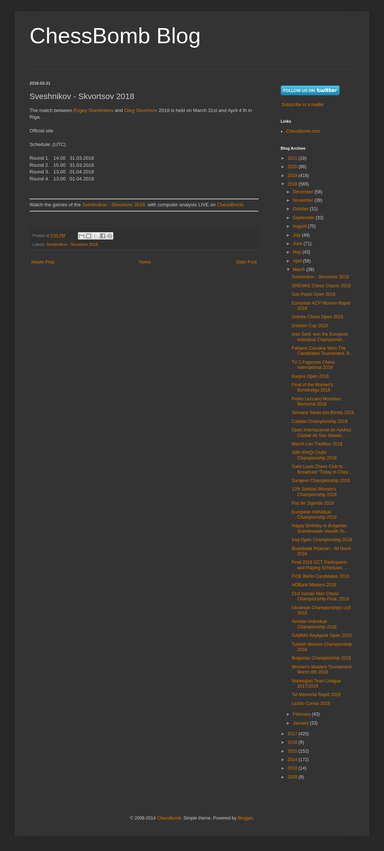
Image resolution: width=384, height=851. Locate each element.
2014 (293, 759)
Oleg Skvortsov (140, 110)
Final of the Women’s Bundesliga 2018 (312, 387)
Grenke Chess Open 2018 (317, 316)
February (302, 714)
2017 (293, 733)
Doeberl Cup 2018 (310, 325)
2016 (293, 742)
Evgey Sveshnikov (94, 110)
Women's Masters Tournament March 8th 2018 (322, 669)
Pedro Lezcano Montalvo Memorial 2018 (316, 401)
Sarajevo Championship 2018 (321, 480)
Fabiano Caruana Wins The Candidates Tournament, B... (322, 351)
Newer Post (42, 262)
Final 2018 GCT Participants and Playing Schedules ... (319, 565)
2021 (293, 158)
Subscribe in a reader (303, 104)
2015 (293, 751)
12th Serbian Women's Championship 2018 (314, 491)
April (298, 261)
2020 (293, 166)
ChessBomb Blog (115, 35)
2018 (293, 184)
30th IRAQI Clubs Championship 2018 (314, 455)
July (297, 235)
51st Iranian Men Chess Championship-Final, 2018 (320, 596)
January (301, 723)
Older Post (246, 262)
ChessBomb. (231, 204)
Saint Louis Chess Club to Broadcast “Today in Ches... (322, 469)
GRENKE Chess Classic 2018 (321, 285)
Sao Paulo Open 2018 (313, 294)
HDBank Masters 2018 (314, 584)
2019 (293, 175)
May (297, 252)
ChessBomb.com (303, 131)
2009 (293, 777)
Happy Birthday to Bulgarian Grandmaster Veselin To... (320, 528)
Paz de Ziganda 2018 (313, 503)
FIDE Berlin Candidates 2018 (320, 576)
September (304, 217)
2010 (293, 768)
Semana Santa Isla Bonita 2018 (323, 412)
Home (145, 262)
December (304, 191)
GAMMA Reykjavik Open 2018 (322, 635)
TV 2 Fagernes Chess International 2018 (313, 365)
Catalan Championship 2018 (319, 421)
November (304, 200)
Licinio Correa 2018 (311, 703)
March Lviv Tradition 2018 (317, 444)
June (298, 243)
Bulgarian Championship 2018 (321, 658)
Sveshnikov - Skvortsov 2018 (113, 204)
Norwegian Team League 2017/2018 (316, 683)
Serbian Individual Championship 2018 (314, 624)
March (299, 269)
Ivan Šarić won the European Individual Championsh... (320, 337)
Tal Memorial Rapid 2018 (316, 694)
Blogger (245, 818)
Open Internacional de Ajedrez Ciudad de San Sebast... (321, 432)
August (300, 226)
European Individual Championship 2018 (314, 514)
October (301, 208)
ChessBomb (169, 818)
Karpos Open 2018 (310, 376)
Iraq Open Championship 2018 (322, 539)
